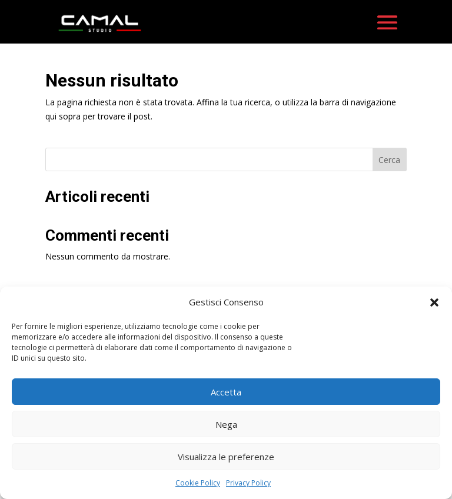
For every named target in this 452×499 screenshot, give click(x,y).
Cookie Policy (197, 483)
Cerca (389, 165)
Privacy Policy (248, 483)
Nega (226, 424)
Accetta (226, 392)
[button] (434, 302)
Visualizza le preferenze (226, 457)
